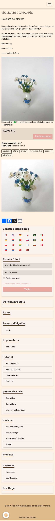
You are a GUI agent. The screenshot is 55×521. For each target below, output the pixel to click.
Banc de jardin (12, 364)
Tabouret (9, 381)
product (48, 151)
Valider (27, 289)
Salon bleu (10, 398)
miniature (7, 155)
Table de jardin (12, 375)
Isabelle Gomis (18, 146)
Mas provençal (12, 433)
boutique (6, 151)
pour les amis (11, 478)
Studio (8, 445)
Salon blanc (11, 404)
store (15, 151)
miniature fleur (36, 151)
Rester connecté (13, 278)
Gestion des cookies (27, 517)
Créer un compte (9, 283)
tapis (8, 330)
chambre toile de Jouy (15, 410)
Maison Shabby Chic (14, 427)
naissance (10, 472)
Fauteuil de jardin (13, 370)
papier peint (11, 347)
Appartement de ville (15, 439)
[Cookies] (6, 515)
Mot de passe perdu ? (23, 283)
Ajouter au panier (43, 136)
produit (24, 151)
